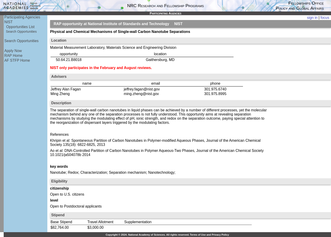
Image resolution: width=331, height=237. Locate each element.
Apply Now (13, 51)
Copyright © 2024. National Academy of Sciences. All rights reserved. (147, 234)
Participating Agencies (22, 17)
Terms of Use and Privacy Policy (209, 234)
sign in (312, 18)
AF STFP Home (17, 60)
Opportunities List (20, 27)
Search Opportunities (21, 31)
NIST (8, 22)
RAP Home (13, 56)
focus (324, 18)
